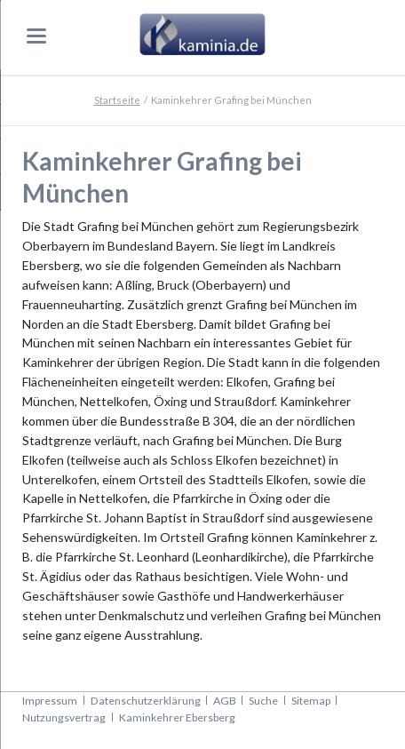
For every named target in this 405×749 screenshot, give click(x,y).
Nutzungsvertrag (64, 717)
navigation (36, 36)
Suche (263, 700)
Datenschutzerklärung (146, 700)
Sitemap (310, 700)
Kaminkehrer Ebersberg (177, 717)
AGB (224, 700)
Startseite (117, 100)
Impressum (49, 700)
